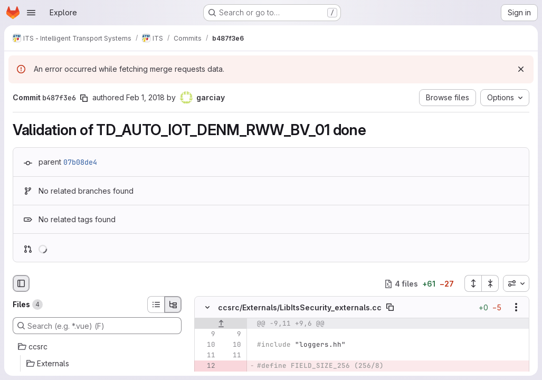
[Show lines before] (221, 324)
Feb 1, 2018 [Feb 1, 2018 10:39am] (145, 97)
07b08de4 (80, 162)
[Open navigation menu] (31, 12)
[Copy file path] (390, 307)
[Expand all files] (472, 283)
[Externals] (97, 363)
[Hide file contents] (207, 307)
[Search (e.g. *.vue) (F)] (97, 325)
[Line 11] (206, 355)
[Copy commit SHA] (84, 98)
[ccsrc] (97, 346)
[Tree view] (173, 304)
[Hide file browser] (21, 283)
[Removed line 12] (206, 366)
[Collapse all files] (490, 283)
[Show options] (516, 307)
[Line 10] (206, 345)
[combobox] (516, 283)
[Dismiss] (521, 69)
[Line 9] (206, 334)
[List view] (155, 304)
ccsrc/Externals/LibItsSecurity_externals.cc (300, 307)
